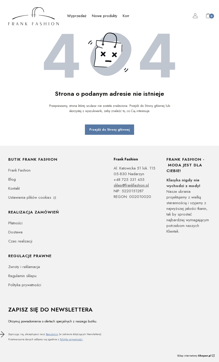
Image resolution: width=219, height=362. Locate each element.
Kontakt (14, 188)
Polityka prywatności (24, 285)
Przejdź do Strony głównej (109, 129)
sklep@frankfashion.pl (131, 185)
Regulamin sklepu (22, 276)
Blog (12, 179)
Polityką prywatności (71, 339)
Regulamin (52, 334)
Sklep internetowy (194, 356)
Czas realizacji (20, 241)
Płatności (15, 223)
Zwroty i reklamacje (24, 267)
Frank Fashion (19, 170)
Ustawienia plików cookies (30, 197)
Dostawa (15, 232)
